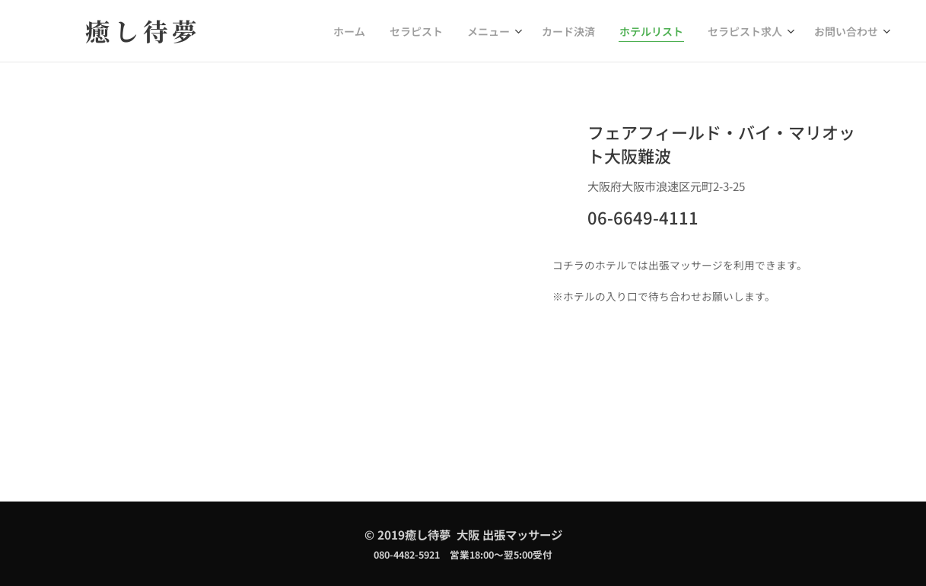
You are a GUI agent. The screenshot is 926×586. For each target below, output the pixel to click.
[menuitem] (386, 31)
